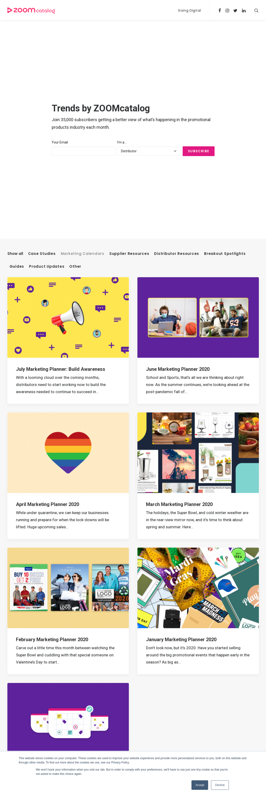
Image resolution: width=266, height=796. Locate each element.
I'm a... (121, 77)
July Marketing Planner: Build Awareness (60, 238)
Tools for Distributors (115, 742)
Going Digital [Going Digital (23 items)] (191, 750)
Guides (17, 135)
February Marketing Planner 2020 (52, 508)
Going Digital (189, 10)
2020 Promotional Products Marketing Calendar (68, 644)
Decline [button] (220, 785)
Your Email (60, 77)
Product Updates (46, 135)
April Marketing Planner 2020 (47, 373)
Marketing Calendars (82, 123)
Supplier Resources (129, 123)
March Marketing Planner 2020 (179, 373)
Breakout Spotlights (225, 123)
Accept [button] (200, 785)
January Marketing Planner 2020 (181, 508)
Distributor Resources (176, 123)
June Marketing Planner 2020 (178, 238)
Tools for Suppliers (113, 750)
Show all (15, 123)
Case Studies (42, 123)
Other (75, 135)
